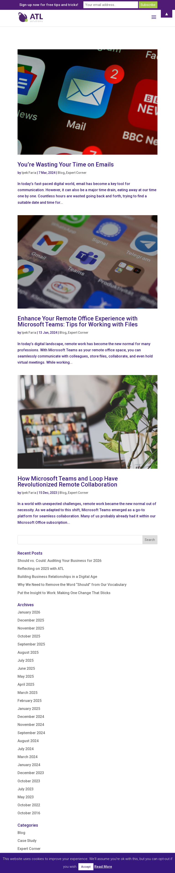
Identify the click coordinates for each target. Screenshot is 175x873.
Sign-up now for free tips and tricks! (48, 5)
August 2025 (28, 652)
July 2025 (25, 660)
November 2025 (31, 628)
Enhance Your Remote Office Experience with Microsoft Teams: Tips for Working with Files (78, 321)
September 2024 (31, 733)
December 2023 (31, 773)
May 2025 (26, 676)
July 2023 (25, 789)
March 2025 (27, 692)
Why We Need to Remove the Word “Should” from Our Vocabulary (72, 584)
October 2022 (29, 805)
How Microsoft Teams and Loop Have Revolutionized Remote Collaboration (68, 481)
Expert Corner (76, 173)
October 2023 (29, 781)
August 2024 (28, 741)
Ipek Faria (29, 173)
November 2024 (31, 724)
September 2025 (31, 644)
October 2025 (29, 636)
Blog (61, 173)
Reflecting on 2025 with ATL (41, 568)
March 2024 (27, 757)
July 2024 (25, 749)
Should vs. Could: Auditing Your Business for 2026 (59, 560)
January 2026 (29, 612)
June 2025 (26, 668)
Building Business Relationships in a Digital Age (58, 576)
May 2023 (26, 797)
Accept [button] (86, 866)
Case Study (27, 841)
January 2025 (29, 708)
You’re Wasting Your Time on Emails (66, 164)
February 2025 (29, 700)
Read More (103, 867)
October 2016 (29, 813)
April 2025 (26, 684)
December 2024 (31, 716)
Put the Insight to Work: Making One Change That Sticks (64, 593)
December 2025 (31, 620)
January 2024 (29, 765)
